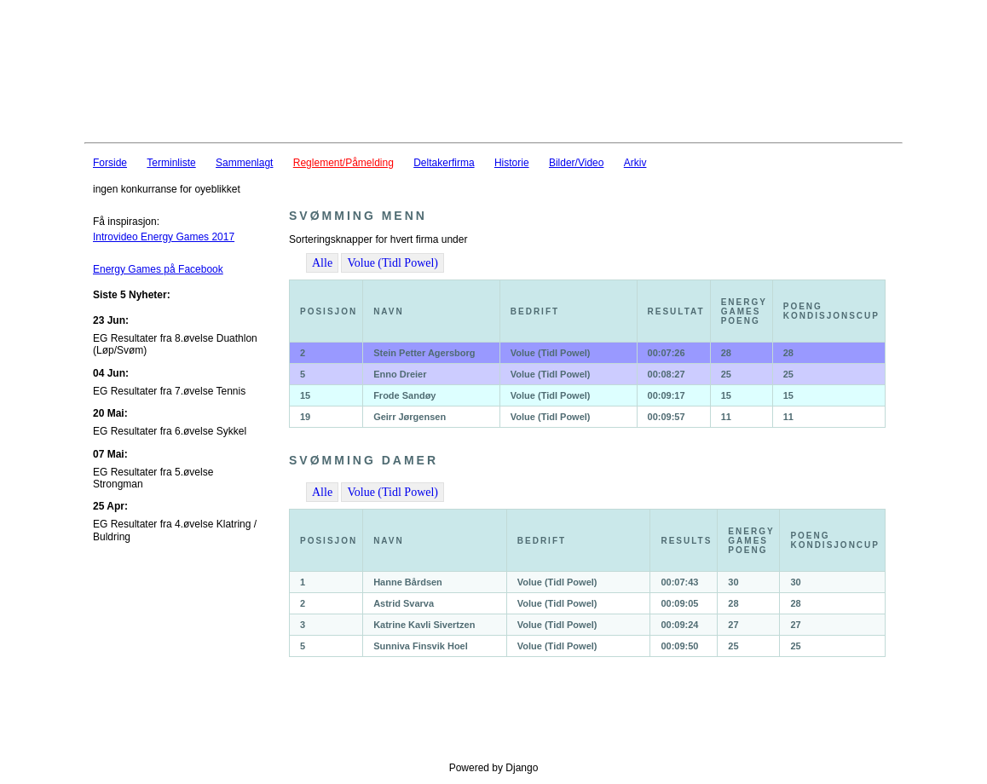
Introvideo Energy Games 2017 (163, 237)
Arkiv (635, 163)
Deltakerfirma (443, 163)
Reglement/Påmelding (343, 163)
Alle (322, 263)
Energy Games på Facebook (158, 269)
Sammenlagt (244, 163)
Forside (110, 163)
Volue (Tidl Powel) (392, 263)
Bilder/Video (576, 163)
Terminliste (171, 163)
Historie (511, 163)
